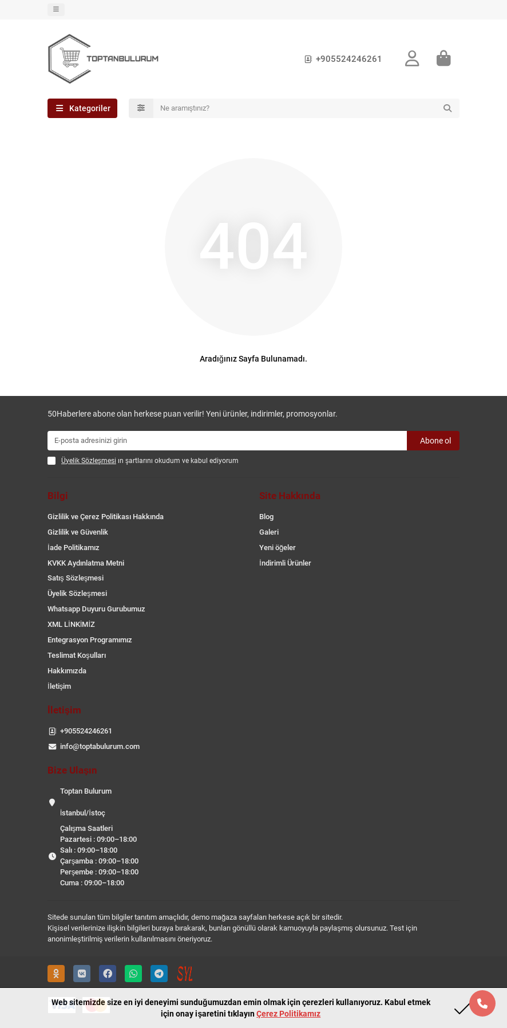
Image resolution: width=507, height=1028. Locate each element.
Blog (266, 516)
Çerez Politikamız (288, 1013)
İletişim (59, 686)
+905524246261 (341, 59)
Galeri (269, 532)
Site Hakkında (289, 495)
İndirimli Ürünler (285, 563)
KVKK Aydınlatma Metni (85, 563)
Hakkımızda (66, 670)
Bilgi (57, 495)
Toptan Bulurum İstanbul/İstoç (86, 802)
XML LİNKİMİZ (71, 624)
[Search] (306, 108)
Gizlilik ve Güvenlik (77, 532)
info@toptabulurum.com (100, 746)
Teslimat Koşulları (76, 655)
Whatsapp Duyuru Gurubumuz (96, 609)
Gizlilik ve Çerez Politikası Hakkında (105, 516)
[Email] (227, 440)
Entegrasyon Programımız (89, 639)
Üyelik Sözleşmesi (77, 593)
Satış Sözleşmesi (75, 578)
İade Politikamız (73, 547)
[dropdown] (56, 9)
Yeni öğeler (277, 547)
